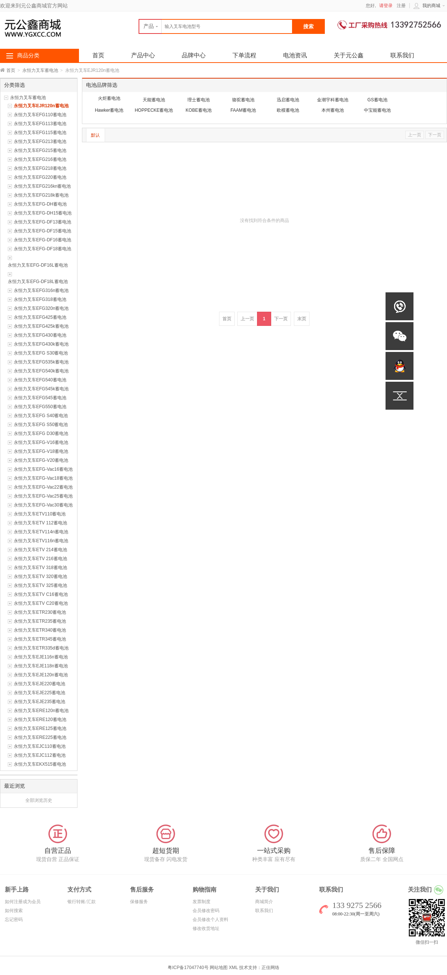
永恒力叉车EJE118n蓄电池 (41, 665)
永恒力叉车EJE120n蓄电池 (41, 674)
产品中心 (143, 55)
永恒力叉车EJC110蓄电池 (40, 746)
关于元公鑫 (349, 55)
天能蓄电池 (154, 99)
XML (233, 967)
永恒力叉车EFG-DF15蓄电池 (42, 231)
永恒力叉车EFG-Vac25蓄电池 (43, 496)
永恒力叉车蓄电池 (40, 70)
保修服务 (139, 901)
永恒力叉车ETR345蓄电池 (40, 639)
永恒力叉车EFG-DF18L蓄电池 (38, 281)
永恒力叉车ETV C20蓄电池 (41, 603)
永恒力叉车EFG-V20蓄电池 (41, 460)
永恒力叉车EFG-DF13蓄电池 (42, 222)
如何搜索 (14, 910)
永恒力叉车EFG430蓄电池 (40, 335)
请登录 (386, 5)
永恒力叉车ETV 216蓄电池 (40, 558)
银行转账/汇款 (81, 901)
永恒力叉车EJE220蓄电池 (39, 683)
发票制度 (201, 901)
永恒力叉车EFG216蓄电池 (40, 159)
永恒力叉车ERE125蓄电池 (40, 728)
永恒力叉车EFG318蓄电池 (40, 299)
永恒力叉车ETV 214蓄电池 (40, 549)
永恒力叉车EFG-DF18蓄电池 (42, 248)
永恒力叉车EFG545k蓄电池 (41, 388)
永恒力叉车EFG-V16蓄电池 (41, 442)
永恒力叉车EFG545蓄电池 (40, 397)
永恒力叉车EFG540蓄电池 (40, 379)
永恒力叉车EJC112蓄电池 (40, 755)
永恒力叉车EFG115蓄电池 (40, 132)
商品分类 (28, 55)
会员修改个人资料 (210, 919)
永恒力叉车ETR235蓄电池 (40, 621)
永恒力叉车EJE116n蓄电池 (41, 657)
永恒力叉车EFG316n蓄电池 (41, 290)
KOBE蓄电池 (198, 110)
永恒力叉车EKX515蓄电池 (40, 764)
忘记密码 (14, 919)
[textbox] (215, 26)
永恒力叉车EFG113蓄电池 (40, 123)
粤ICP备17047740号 (189, 967)
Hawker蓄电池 (109, 110)
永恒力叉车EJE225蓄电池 (39, 692)
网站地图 (219, 967)
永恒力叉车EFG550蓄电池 (40, 406)
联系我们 (402, 55)
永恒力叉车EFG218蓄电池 (40, 168)
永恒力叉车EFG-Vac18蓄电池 (43, 478)
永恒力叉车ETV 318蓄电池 (40, 567)
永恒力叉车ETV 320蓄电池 (40, 576)
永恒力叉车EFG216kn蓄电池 (42, 186)
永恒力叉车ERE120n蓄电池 (41, 710)
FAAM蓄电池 (243, 110)
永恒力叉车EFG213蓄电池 (40, 141)
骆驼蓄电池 (243, 99)
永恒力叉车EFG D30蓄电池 (41, 433)
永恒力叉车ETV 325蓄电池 (40, 585)
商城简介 (264, 901)
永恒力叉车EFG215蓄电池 (40, 150)
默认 (95, 135)
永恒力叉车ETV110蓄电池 (40, 514)
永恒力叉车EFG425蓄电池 (40, 317)
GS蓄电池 (377, 99)
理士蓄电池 (198, 99)
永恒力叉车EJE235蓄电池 (39, 701)
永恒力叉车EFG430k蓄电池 (41, 344)
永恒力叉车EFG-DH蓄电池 (40, 204)
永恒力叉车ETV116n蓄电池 (41, 540)
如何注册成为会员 (23, 901)
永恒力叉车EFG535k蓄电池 (41, 362)
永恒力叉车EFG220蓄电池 (40, 177)
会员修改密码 (206, 910)
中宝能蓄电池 (377, 110)
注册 (401, 5)
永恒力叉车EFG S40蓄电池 (41, 415)
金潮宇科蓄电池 (332, 99)
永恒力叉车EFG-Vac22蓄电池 (43, 487)
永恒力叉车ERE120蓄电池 (40, 719)
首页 (10, 70)
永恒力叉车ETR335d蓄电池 (41, 648)
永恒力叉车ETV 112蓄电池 (40, 522)
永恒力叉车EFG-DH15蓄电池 (43, 213)
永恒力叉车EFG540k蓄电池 (41, 371)
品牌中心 (194, 55)
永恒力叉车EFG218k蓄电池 (41, 195)
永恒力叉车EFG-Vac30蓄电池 (43, 505)
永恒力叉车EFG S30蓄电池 (41, 353)
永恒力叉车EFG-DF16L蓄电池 (38, 265)
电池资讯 (295, 55)
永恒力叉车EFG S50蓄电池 (41, 424)
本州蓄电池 (332, 110)
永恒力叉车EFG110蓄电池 (40, 114)
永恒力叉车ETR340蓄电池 (40, 630)
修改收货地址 (206, 928)
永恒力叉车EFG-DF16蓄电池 (42, 239)
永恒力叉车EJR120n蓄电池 (41, 105)
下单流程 (244, 55)
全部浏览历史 (38, 800)
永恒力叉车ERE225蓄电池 (40, 737)
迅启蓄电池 (288, 99)
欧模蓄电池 (288, 110)
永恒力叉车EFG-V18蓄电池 (41, 451)
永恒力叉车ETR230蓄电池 (40, 612)
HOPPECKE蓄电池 (154, 110)
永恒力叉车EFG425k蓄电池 (41, 326)
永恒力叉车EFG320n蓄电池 (41, 308)
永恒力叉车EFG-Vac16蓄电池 (43, 469)
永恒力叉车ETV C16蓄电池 (41, 594)
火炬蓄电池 (109, 98)
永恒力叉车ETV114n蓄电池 (41, 531)
